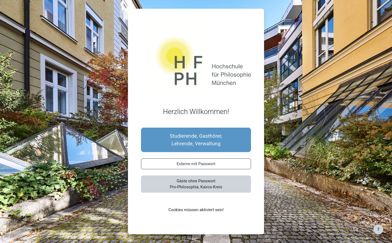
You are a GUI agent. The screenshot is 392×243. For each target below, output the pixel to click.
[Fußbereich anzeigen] (378, 229)
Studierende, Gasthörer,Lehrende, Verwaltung (196, 140)
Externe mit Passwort (196, 163)
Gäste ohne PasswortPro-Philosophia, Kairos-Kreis (196, 184)
